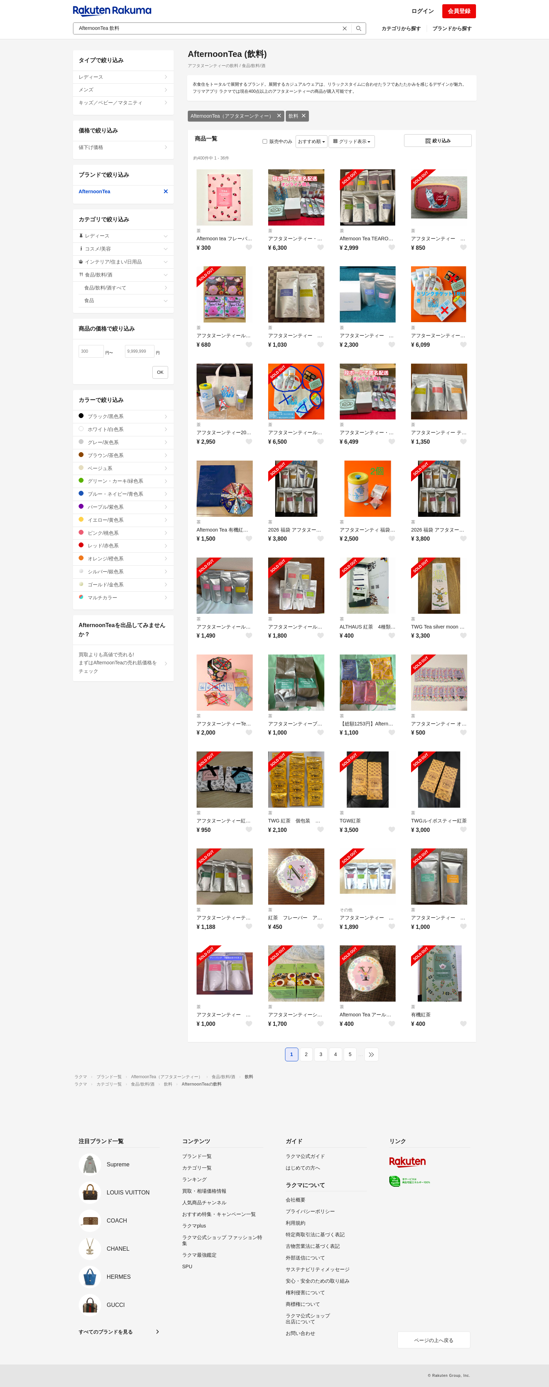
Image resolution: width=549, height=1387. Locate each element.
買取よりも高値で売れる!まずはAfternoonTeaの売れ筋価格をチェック (123, 663)
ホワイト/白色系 (123, 429)
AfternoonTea (123, 191)
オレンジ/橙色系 (123, 558)
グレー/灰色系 (123, 442)
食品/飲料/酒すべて (126, 288)
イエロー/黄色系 (123, 520)
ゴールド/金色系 (123, 584)
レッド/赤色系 (123, 545)
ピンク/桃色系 (123, 533)
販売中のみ (277, 141)
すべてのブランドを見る (106, 1332)
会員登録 (459, 11)
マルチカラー (123, 597)
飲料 (297, 116)
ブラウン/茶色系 (123, 455)
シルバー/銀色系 (123, 571)
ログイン (422, 11)
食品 (126, 300)
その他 (346, 909)
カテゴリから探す (401, 28)
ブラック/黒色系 (123, 416)
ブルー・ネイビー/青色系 (123, 494)
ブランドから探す (452, 28)
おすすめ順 (311, 141)
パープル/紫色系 (123, 507)
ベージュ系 (123, 468)
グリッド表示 (351, 141)
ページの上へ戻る (434, 1340)
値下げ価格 (123, 147)
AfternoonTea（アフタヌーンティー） (236, 116)
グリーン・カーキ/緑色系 (123, 481)
